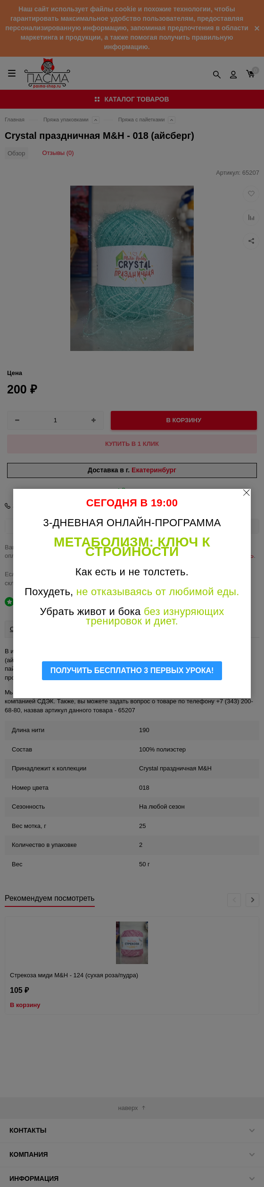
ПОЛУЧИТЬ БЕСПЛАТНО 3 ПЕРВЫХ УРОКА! (132, 670)
